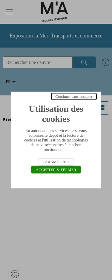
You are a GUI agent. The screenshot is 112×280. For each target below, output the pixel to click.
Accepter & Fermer (56, 169)
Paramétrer (56, 162)
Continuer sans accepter (73, 96)
